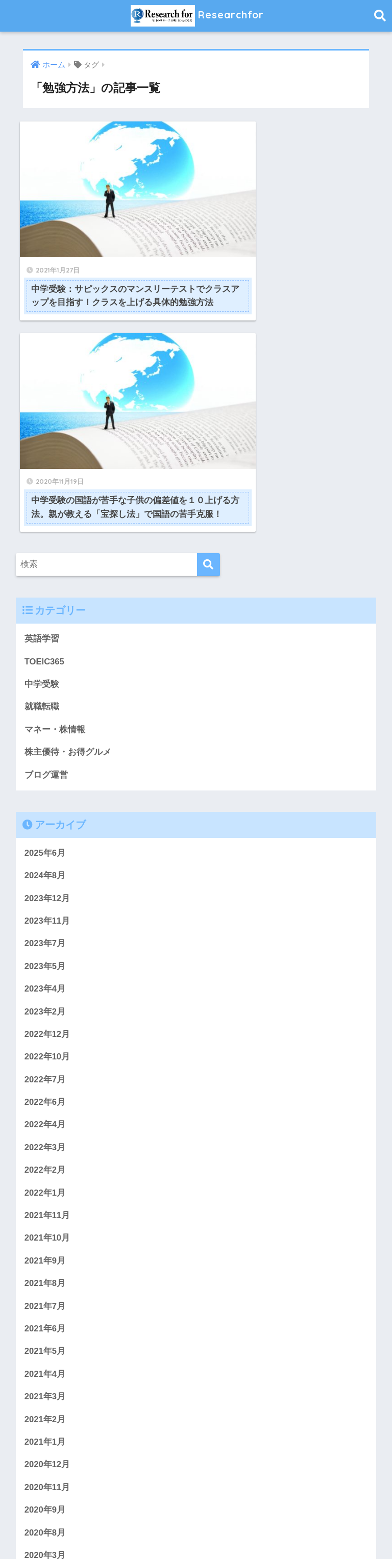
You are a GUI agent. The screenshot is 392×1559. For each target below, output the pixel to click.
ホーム (83, 1531)
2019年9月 (45, 1436)
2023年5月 (45, 729)
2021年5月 (45, 1117)
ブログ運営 (46, 536)
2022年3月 (45, 911)
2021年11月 (47, 979)
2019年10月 (47, 1413)
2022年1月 (45, 957)
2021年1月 (45, 1208)
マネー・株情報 (54, 491)
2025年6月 (45, 615)
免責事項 (304, 1531)
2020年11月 (47, 1253)
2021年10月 (47, 1002)
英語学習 (41, 400)
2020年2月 (45, 1345)
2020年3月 (45, 1322)
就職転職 (41, 468)
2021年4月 (45, 1139)
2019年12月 (47, 1367)
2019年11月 (47, 1390)
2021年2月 (45, 1185)
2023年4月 (45, 751)
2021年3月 (45, 1162)
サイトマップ (258, 1531)
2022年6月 (45, 866)
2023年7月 (45, 706)
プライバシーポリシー (188, 1531)
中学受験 (41, 445)
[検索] (208, 325)
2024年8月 (45, 637)
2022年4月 (45, 889)
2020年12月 (47, 1230)
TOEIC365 (44, 422)
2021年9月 (45, 1025)
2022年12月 (47, 797)
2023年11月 (47, 683)
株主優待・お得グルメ (67, 513)
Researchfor (197, 16)
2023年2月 (45, 774)
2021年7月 (45, 1071)
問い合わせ (122, 1531)
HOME (196, 1509)
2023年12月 (47, 660)
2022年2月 (45, 934)
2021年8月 (45, 1048)
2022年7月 (45, 843)
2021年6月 (45, 1094)
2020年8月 (45, 1299)
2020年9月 (45, 1276)
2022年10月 (47, 820)
